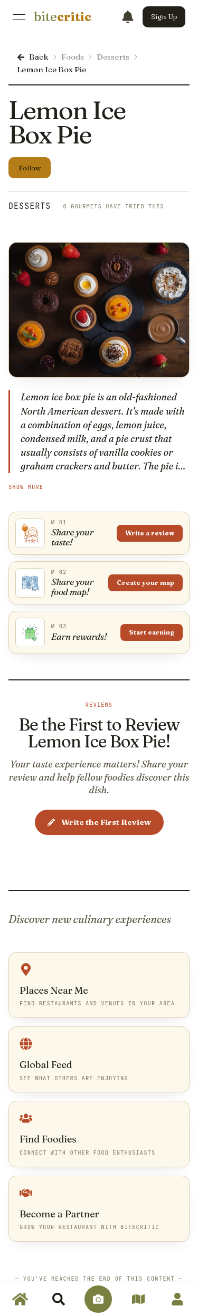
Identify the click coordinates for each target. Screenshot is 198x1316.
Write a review (149, 533)
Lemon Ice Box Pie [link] (51, 69)
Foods (72, 57)
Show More (25, 487)
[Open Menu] (19, 17)
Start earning (151, 632)
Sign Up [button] (164, 16)
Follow (29, 168)
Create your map (145, 583)
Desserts (113, 57)
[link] (62, 16)
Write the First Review (99, 822)
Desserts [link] (29, 206)
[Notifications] (127, 16)
